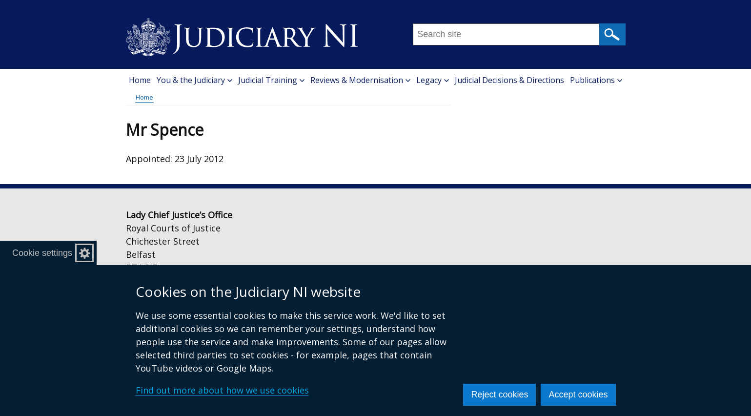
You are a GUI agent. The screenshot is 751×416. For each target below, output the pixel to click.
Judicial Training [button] (271, 80)
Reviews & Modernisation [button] (360, 80)
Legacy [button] (432, 80)
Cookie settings (42, 253)
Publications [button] (596, 80)
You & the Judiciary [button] (194, 80)
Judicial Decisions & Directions (509, 80)
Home (140, 80)
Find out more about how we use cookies (222, 390)
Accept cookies (578, 394)
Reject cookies (499, 394)
